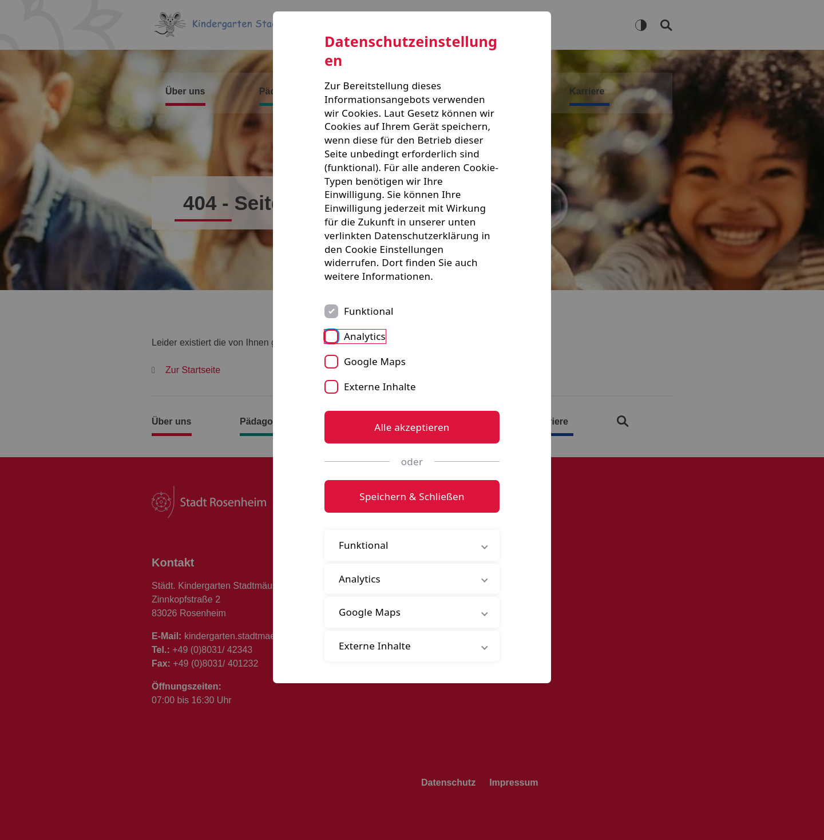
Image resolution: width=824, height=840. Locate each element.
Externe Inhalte (380, 386)
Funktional (369, 311)
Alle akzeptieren (411, 427)
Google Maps (375, 361)
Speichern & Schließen (411, 496)
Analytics (365, 336)
